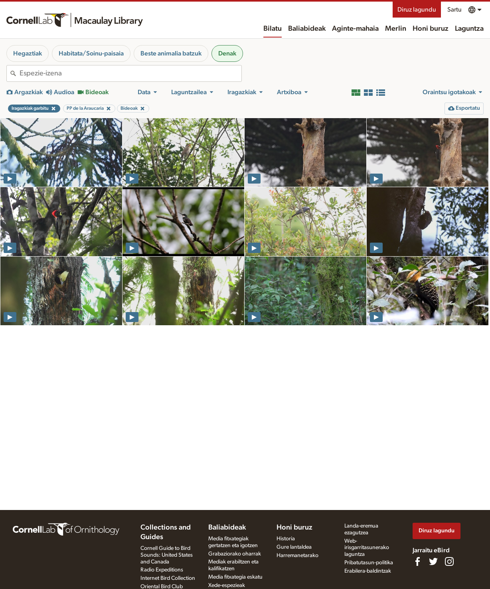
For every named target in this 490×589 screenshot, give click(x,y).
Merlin (395, 28)
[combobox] (130, 73)
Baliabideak (307, 28)
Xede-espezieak (226, 585)
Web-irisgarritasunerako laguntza (366, 547)
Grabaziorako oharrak (234, 554)
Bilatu (272, 28)
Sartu (454, 9)
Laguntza (469, 28)
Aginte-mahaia (355, 28)
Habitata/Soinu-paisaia (91, 53)
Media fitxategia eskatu (235, 577)
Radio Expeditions (161, 570)
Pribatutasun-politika (368, 562)
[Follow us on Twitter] (433, 561)
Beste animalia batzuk (171, 53)
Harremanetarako (297, 555)
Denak (227, 53)
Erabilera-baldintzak (367, 571)
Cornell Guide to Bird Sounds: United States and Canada (166, 555)
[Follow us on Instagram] (449, 561)
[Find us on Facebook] (417, 561)
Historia (286, 539)
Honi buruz (431, 28)
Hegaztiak (27, 53)
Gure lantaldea (294, 547)
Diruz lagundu (416, 9)
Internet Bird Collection (167, 578)
